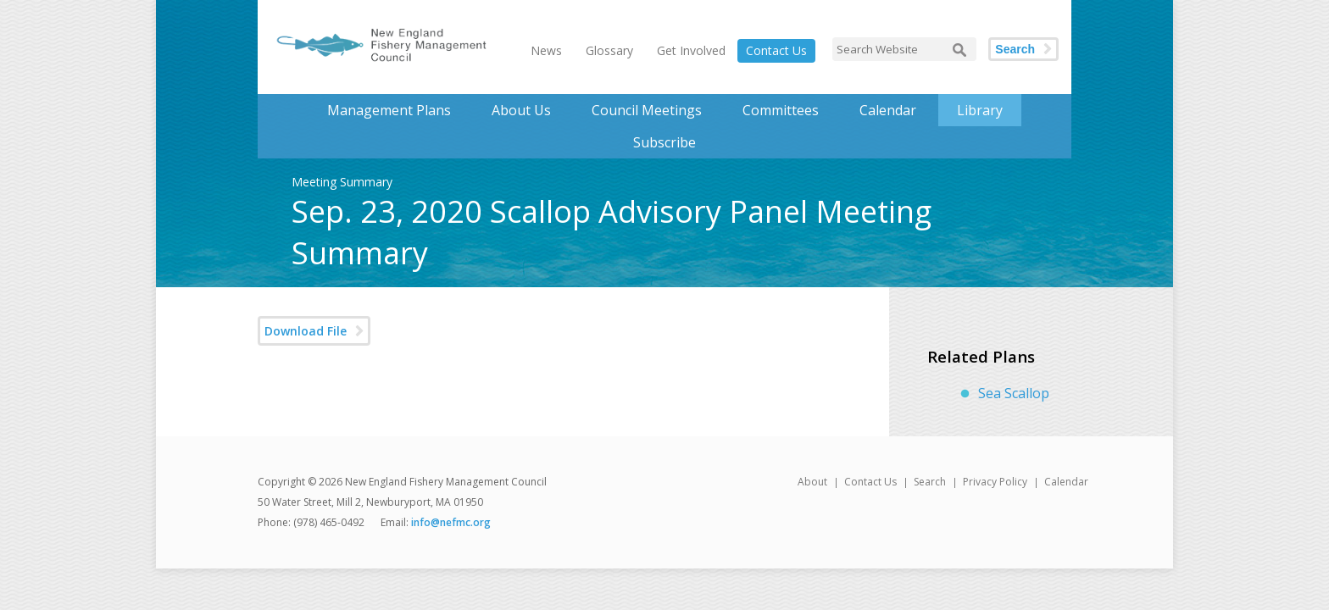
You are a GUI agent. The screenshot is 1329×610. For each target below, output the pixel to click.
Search (1015, 49)
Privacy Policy (995, 481)
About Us (521, 110)
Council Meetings (647, 110)
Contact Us (776, 50)
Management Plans (389, 110)
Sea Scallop (1013, 393)
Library (980, 110)
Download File (305, 331)
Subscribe (664, 142)
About (812, 481)
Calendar (887, 110)
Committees (780, 110)
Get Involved (691, 50)
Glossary (609, 50)
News (546, 50)
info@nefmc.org (451, 522)
